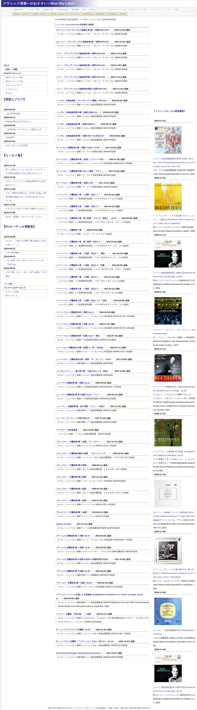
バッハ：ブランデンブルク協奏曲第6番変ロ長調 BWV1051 (81, 89)
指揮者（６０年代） (81, 19)
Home (57, 19)
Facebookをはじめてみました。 (19, 121)
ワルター (9, 93)
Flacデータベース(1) (14, 77)
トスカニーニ (11, 89)
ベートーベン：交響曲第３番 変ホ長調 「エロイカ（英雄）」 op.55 (86, 218)
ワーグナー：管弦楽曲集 (66, 430)
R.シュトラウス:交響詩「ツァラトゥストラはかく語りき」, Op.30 (84, 641)
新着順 (91, 25)
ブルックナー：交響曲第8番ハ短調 (71, 489)
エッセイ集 (12, 155)
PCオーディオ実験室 (19, 226)
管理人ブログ (14, 99)
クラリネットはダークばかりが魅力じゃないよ (25, 208)
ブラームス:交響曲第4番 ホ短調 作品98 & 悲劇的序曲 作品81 (82, 559)
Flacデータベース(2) (14, 81)
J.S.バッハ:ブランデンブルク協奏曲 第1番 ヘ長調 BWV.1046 (82, 30)
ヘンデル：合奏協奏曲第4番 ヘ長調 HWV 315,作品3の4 (80, 136)
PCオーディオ (11, 296)
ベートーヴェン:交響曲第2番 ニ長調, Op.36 (75, 324)
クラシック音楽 (12, 292)
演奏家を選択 (66, 19)
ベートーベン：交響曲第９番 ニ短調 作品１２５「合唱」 (82, 300)
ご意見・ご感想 (11, 69)
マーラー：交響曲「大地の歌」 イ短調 (73, 614)
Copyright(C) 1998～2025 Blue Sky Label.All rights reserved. (122, 708)
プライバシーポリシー (84, 708)
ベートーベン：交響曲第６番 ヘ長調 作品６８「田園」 (81, 265)
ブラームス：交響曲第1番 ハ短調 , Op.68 (74, 583)
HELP (6, 65)
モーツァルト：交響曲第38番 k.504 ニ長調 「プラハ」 (79, 171)
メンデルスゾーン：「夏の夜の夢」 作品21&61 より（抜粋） (82, 371)
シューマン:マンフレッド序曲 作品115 (72, 418)
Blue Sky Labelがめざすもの (60, 708)
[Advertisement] (26, 38)
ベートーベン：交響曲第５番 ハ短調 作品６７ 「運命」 (81, 253)
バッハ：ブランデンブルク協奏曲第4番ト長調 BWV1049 (80, 65)
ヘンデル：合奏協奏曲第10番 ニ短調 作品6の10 (76, 112)
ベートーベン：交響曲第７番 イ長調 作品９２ (77, 277)
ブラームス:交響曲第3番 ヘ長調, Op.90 (73, 547)
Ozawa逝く (10, 137)
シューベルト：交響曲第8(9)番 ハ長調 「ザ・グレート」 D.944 (83, 359)
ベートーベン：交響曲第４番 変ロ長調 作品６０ (78, 242)
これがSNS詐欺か (13, 113)
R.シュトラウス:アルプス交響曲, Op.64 (73, 629)
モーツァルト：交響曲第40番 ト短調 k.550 (74, 183)
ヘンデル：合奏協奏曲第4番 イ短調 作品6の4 (75, 124)
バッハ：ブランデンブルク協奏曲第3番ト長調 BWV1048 (80, 53)
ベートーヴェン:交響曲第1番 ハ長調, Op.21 (75, 312)
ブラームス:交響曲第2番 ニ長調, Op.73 (73, 536)
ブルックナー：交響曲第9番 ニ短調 (71, 512)
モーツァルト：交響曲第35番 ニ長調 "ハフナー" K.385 (79, 159)
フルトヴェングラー (14, 85)
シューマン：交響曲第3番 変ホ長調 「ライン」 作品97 (80, 406)
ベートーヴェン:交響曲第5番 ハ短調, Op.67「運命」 (78, 336)
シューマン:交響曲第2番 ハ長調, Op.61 (73, 383)
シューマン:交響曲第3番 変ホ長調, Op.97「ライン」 (78, 395)
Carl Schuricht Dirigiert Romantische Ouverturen (78, 653)
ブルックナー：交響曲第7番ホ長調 (71, 465)
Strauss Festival (63, 524)
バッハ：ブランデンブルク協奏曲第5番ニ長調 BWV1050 (80, 77)
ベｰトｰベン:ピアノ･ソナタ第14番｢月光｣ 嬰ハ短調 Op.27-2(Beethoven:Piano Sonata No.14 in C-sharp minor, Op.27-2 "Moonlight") (174, 573)
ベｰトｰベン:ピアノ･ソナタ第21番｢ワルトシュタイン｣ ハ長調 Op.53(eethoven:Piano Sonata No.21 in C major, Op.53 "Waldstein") (174, 219)
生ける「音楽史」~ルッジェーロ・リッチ (23, 216)
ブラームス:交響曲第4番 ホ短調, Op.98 (73, 571)
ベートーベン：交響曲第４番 (68, 230)
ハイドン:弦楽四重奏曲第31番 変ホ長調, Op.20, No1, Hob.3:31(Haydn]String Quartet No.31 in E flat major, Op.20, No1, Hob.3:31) (174, 162)
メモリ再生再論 (12, 252)
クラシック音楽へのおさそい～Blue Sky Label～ (40, 3)
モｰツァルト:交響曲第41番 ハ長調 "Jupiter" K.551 (78, 147)
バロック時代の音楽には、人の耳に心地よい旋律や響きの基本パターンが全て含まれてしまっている (25, 197)
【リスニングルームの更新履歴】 (169, 111)
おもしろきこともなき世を (17, 145)
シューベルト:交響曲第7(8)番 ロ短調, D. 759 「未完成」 (80, 347)
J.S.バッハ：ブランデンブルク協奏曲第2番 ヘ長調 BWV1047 (82, 42)
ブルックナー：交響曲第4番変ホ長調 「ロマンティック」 (81, 453)
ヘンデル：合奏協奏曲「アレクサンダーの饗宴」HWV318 (81, 100)
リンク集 (8, 284)
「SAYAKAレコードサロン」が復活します (23, 129)
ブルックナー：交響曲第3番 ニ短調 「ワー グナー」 (78, 442)
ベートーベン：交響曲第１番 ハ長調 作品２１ (77, 195)
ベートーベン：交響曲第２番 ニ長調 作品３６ (77, 206)
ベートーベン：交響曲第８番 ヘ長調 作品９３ (77, 289)
